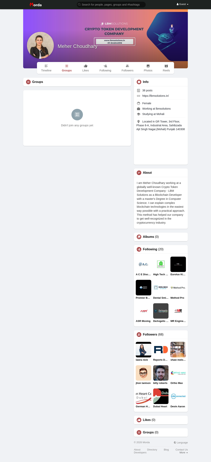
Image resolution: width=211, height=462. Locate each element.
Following (150, 249)
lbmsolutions (163, 108)
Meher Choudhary (77, 46)
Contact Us (182, 449)
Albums (148, 236)
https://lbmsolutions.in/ (155, 95)
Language (181, 442)
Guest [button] (182, 4)
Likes (147, 420)
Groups (148, 432)
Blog (166, 449)
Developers (140, 452)
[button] (111, 4)
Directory (152, 449)
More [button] (184, 452)
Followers (150, 334)
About (137, 449)
